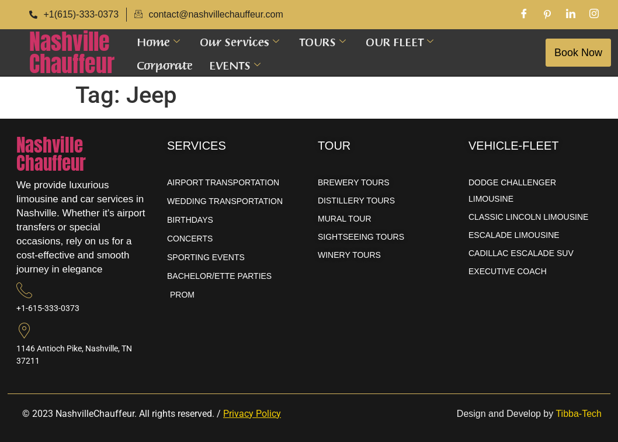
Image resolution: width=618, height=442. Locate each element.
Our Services (239, 41)
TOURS (322, 41)
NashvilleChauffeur (71, 53)
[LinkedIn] (570, 14)
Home (158, 41)
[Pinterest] (547, 14)
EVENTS (235, 64)
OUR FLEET (399, 41)
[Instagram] (594, 14)
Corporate (165, 64)
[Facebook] (524, 14)
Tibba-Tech (578, 414)
